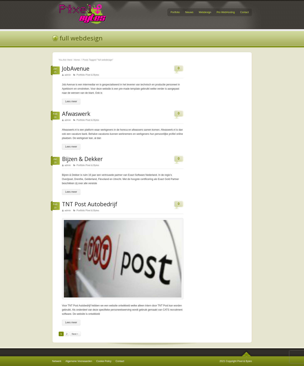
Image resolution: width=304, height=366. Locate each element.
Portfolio (175, 12)
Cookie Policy (104, 361)
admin (68, 75)
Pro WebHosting (226, 12)
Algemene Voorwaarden (79, 361)
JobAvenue (75, 68)
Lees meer (71, 101)
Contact (244, 12)
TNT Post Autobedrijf (89, 204)
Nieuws (189, 12)
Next (76, 334)
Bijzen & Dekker (82, 159)
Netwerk (56, 361)
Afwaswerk (76, 113)
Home (77, 60)
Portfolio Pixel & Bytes (88, 75)
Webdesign (205, 12)
